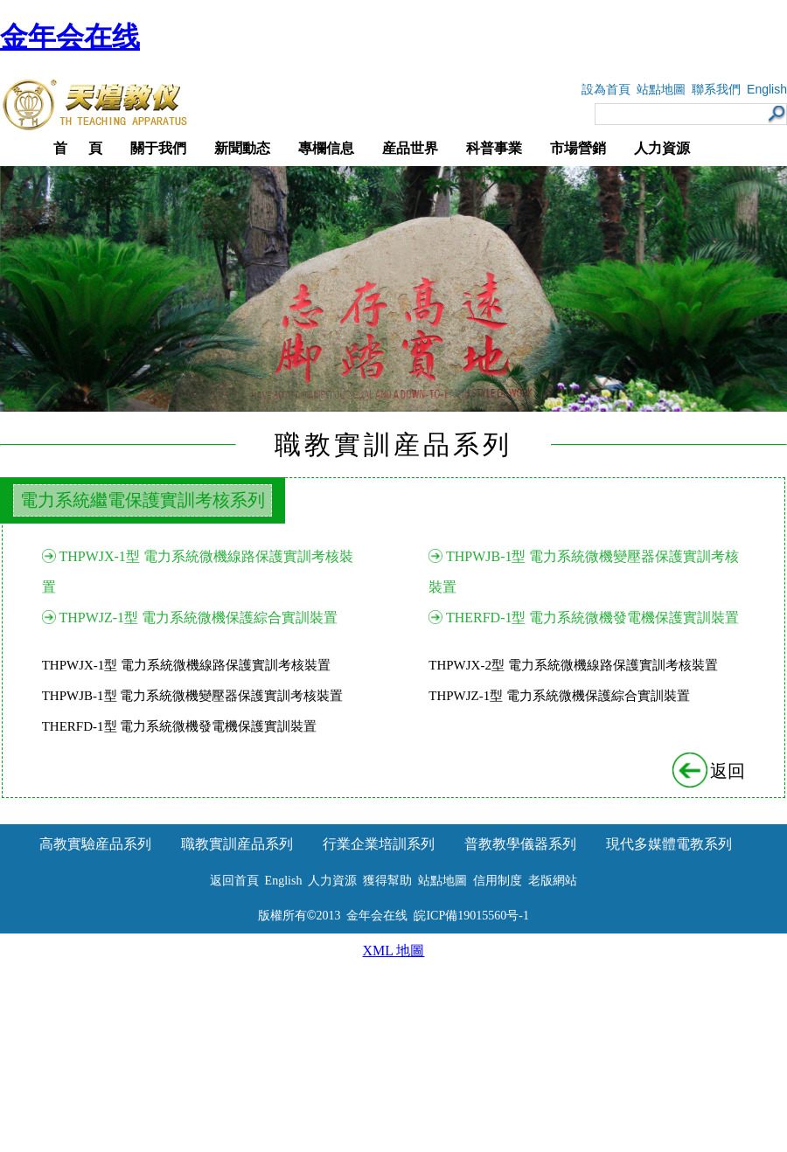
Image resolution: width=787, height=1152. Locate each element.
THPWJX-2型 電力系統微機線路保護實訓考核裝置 (572, 665)
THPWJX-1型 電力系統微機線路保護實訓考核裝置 (186, 665)
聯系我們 (716, 89)
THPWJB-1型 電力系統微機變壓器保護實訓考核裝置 (193, 696)
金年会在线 (70, 36)
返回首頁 (234, 880)
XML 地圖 (394, 950)
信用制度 (497, 880)
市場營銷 (578, 148)
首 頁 (77, 148)
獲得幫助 (387, 880)
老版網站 (552, 880)
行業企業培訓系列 (379, 843)
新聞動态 (242, 148)
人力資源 (662, 148)
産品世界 (410, 148)
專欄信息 (326, 148)
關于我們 (158, 148)
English (767, 89)
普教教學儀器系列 (520, 843)
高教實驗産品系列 (95, 843)
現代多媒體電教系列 (669, 843)
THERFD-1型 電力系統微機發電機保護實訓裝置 (593, 617)
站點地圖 (661, 89)
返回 (710, 771)
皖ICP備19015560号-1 (471, 915)
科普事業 (494, 148)
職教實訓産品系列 (237, 843)
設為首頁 (606, 89)
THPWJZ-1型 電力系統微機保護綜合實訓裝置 (198, 617)
